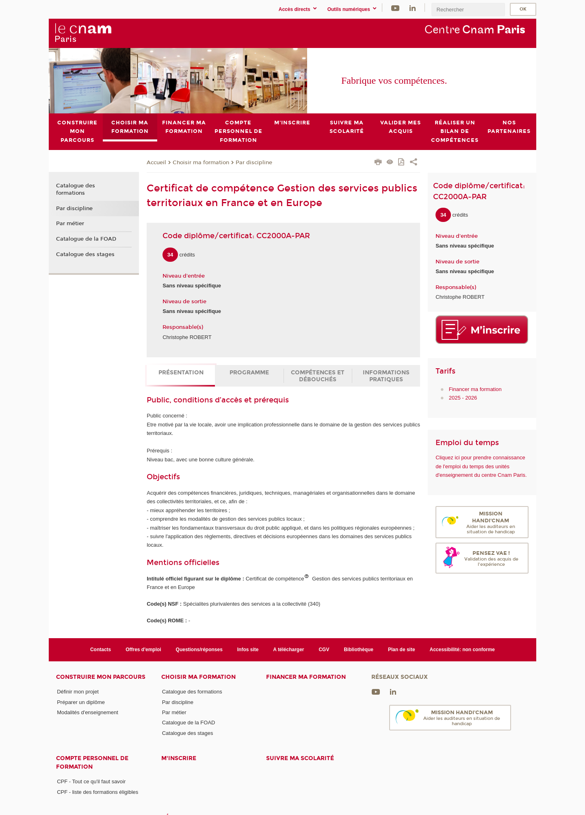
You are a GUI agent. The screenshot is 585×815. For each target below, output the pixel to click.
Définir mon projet (78, 692)
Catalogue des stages (85, 254)
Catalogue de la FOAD (86, 239)
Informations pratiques (386, 376)
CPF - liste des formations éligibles (97, 792)
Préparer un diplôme (81, 702)
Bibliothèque (358, 649)
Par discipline (254, 162)
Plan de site (401, 649)
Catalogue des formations (75, 189)
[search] (468, 9)
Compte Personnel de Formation (92, 762)
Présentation (181, 372)
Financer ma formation (475, 389)
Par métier (70, 223)
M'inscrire (178, 758)
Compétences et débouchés (317, 376)
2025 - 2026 (463, 398)
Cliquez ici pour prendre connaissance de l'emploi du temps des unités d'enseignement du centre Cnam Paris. (481, 466)
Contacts (100, 649)
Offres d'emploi (143, 649)
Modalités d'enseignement (87, 712)
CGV (323, 649)
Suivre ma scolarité (300, 758)
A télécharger (288, 649)
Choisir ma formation (201, 162)
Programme (249, 372)
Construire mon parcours (100, 677)
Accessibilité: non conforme (462, 649)
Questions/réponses (199, 649)
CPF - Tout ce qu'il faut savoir (91, 781)
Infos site (248, 649)
